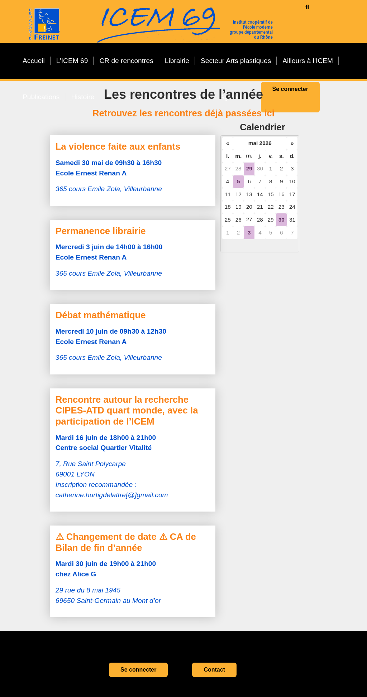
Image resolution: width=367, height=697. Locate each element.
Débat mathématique (101, 315)
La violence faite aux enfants (118, 146)
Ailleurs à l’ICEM (307, 60)
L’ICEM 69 (72, 60)
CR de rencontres (126, 60)
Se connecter (138, 670)
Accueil (34, 60)
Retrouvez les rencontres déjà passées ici (183, 113)
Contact (214, 670)
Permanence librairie (101, 231)
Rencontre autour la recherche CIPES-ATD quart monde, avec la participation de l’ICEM (127, 410)
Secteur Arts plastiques (236, 60)
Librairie (177, 60)
